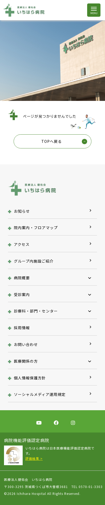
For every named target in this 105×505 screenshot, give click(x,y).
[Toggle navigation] (93, 10)
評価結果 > (34, 458)
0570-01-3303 (91, 486)
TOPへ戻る (51, 141)
